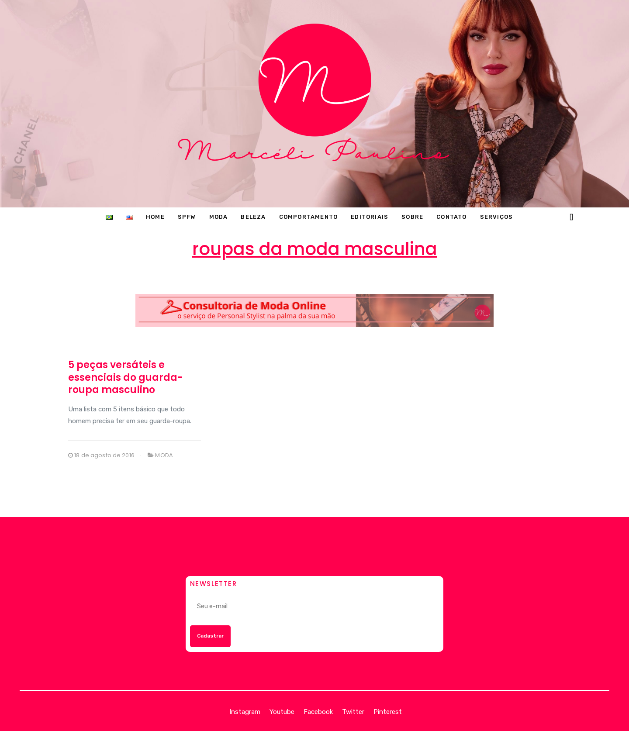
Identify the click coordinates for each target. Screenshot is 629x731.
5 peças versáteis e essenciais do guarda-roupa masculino (125, 377)
